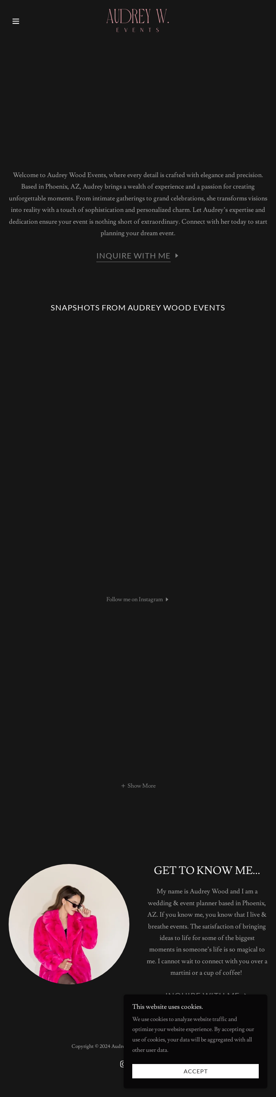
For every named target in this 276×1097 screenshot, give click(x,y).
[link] (138, 20)
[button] (28, 21)
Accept (196, 1081)
